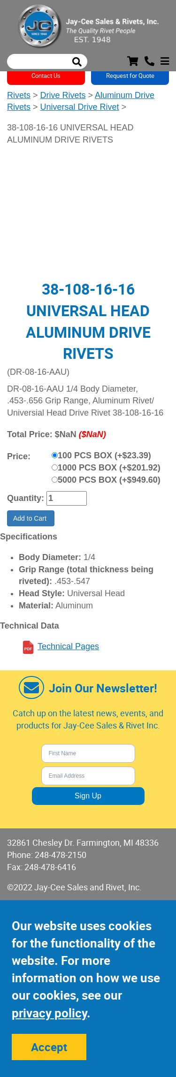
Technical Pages (68, 646)
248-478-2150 (60, 854)
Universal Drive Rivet (79, 107)
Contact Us (46, 75)
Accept (49, 1046)
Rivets (19, 95)
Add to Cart (30, 518)
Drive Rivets (63, 95)
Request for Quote (130, 75)
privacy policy (49, 1013)
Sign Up (88, 796)
